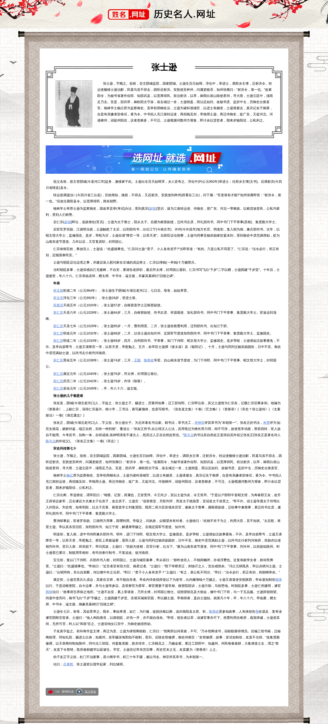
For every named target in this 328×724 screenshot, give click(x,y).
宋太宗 (58, 298)
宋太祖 (58, 290)
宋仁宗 (58, 312)
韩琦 (278, 579)
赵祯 (67, 222)
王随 (137, 360)
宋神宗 (199, 423)
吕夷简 (68, 664)
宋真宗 (58, 305)
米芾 (266, 423)
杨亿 (69, 475)
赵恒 (152, 208)
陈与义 (189, 435)
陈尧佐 (149, 360)
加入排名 (90, 691)
